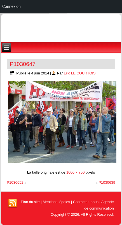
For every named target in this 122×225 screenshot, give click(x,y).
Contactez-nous (85, 202)
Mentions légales (56, 202)
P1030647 (22, 64)
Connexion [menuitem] (11, 6)
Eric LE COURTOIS (80, 73)
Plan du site (30, 202)
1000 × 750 (75, 172)
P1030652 (15, 182)
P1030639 (106, 182)
